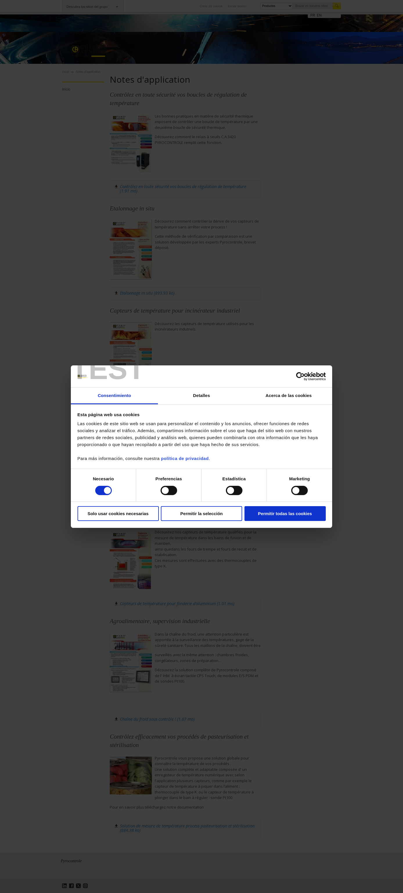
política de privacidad (184, 458)
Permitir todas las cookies (285, 513)
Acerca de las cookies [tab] (289, 395)
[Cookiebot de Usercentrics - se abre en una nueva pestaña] (300, 376)
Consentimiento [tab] (114, 395)
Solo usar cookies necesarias (117, 513)
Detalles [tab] (201, 395)
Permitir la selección (201, 513)
